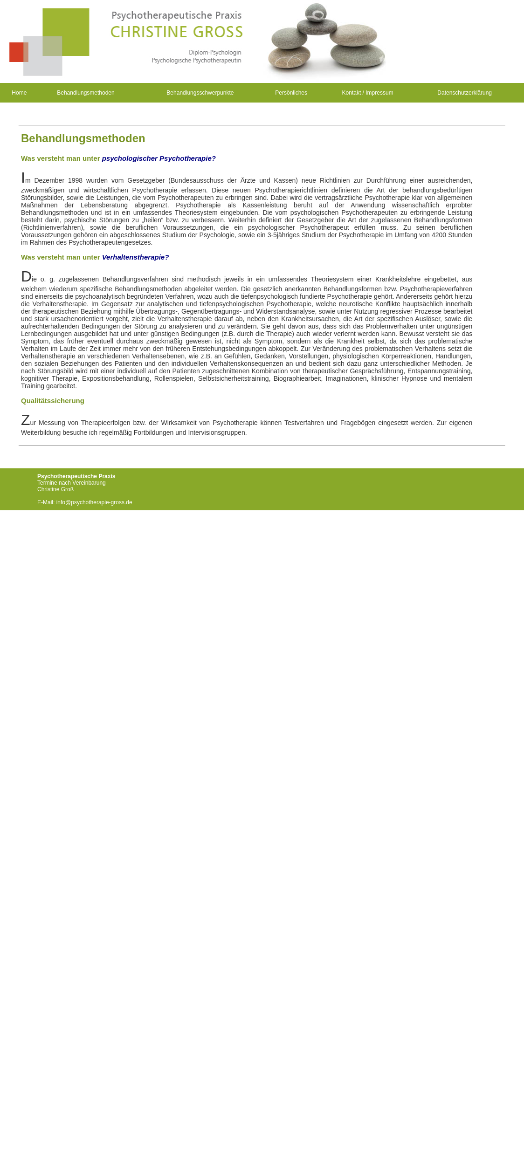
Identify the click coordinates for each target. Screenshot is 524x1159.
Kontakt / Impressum (367, 92)
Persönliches (291, 92)
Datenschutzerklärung (464, 92)
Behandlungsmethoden (85, 92)
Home (19, 92)
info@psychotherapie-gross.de (94, 502)
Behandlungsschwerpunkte (200, 92)
